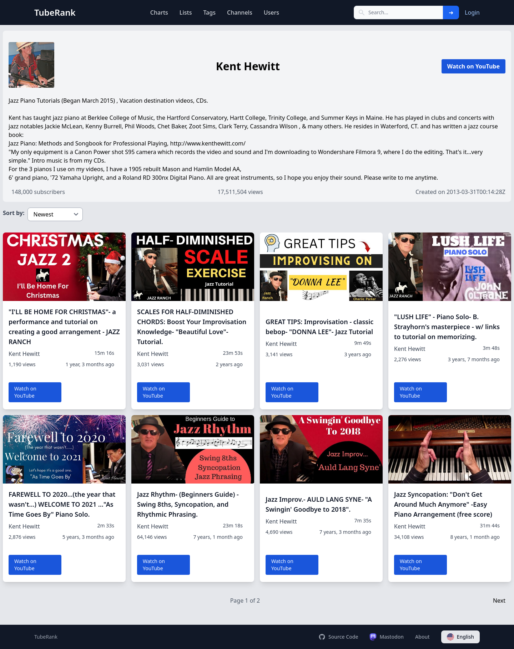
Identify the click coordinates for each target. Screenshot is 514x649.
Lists (186, 12)
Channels (239, 12)
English (460, 636)
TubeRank (45, 636)
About (422, 636)
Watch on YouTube (473, 66)
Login (472, 12)
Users (271, 12)
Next (499, 600)
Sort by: (14, 213)
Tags (209, 12)
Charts (159, 12)
